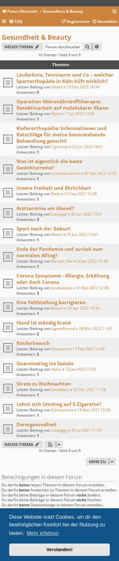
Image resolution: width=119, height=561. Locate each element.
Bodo (55, 193)
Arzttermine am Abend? (45, 208)
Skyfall (57, 87)
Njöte (56, 113)
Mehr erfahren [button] (43, 533)
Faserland (60, 349)
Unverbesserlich (65, 173)
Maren (57, 234)
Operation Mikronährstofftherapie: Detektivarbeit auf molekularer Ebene (63, 104)
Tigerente (59, 146)
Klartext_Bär (62, 261)
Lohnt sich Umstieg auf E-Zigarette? (59, 404)
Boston (57, 308)
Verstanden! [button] (59, 549)
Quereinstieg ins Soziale (45, 363)
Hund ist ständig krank (44, 322)
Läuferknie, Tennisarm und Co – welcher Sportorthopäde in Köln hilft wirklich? (65, 78)
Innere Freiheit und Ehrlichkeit (54, 188)
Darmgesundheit (37, 424)
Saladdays (60, 389)
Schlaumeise (62, 410)
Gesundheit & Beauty (36, 37)
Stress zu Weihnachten (44, 383)
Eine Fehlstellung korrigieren (51, 302)
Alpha (56, 369)
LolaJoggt (59, 214)
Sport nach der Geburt (43, 228)
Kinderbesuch (33, 343)
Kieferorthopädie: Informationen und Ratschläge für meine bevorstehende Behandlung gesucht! (62, 134)
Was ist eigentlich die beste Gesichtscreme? (50, 164)
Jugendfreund (63, 328)
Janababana (61, 288)
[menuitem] (114, 11)
